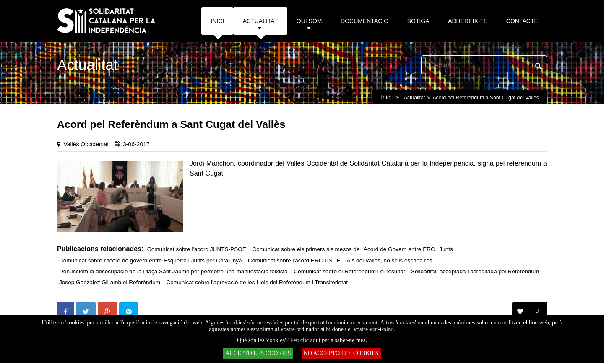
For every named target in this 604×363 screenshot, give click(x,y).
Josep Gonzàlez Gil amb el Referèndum (109, 282)
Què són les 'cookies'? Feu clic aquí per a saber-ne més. (302, 340)
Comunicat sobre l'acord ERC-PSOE (294, 260)
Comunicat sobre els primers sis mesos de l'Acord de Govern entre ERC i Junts (352, 249)
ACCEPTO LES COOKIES (258, 353)
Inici (386, 97)
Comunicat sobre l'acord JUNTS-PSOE (196, 249)
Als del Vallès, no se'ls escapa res (389, 260)
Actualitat (414, 98)
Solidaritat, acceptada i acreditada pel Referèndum (475, 271)
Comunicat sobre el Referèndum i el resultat (349, 271)
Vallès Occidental (85, 144)
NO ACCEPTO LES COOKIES (341, 353)
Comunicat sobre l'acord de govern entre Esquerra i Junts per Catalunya (150, 260)
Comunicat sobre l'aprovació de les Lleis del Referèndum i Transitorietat (257, 282)
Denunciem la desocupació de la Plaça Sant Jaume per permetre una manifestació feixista (173, 271)
